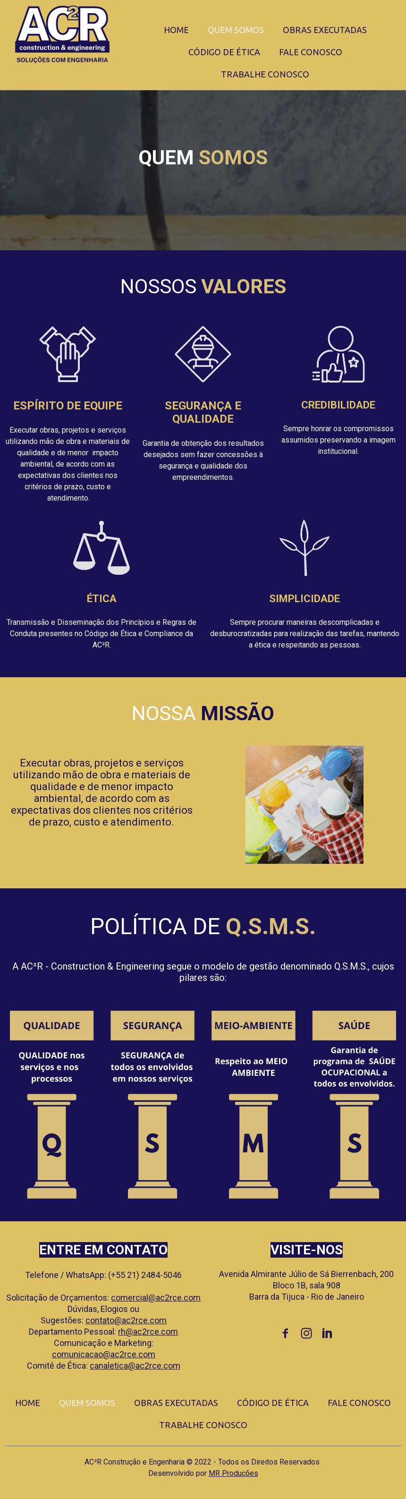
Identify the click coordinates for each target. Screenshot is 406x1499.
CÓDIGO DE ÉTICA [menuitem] (224, 52)
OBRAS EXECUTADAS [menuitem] (325, 29)
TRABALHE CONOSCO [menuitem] (265, 74)
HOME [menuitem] (176, 29)
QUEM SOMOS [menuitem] (236, 29)
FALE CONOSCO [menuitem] (310, 52)
